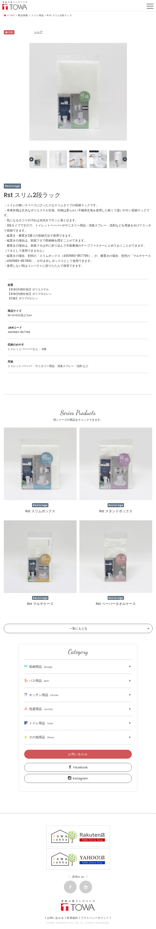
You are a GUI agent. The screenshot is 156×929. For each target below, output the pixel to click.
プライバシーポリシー (95, 918)
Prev (31, 159)
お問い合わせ (78, 754)
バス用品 (36, 680)
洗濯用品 (38, 709)
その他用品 (39, 737)
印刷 (9, 32)
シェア (38, 32)
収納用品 (38, 666)
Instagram (78, 778)
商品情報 (23, 15)
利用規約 (72, 918)
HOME (9, 15)
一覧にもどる (78, 628)
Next (125, 159)
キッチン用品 (41, 695)
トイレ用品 (37, 15)
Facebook (78, 767)
